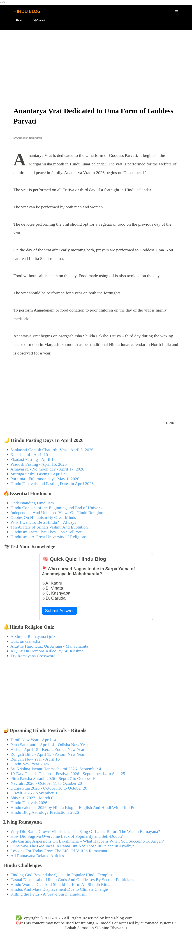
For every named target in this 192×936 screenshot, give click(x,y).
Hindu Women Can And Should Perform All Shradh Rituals (61, 884)
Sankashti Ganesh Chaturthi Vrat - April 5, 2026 (51, 449)
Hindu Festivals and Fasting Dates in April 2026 (52, 483)
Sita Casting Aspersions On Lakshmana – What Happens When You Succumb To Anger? (87, 841)
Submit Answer (59, 610)
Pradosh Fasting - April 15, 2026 (38, 464)
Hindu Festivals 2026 (28, 802)
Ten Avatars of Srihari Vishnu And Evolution (49, 527)
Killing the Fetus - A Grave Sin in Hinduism (48, 894)
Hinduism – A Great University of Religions (48, 536)
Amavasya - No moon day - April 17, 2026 (47, 469)
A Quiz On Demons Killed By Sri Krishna (46, 651)
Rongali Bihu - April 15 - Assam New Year (47, 754)
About (16, 20)
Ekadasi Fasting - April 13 (33, 459)
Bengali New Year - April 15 (35, 759)
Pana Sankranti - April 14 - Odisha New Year (49, 744)
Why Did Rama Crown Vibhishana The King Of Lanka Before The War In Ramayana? (85, 831)
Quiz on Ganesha (25, 641)
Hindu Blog (26, 11)
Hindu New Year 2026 (29, 764)
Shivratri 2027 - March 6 (31, 797)
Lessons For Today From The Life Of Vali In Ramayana (58, 850)
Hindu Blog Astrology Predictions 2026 (44, 812)
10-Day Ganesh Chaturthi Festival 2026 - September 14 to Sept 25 (67, 773)
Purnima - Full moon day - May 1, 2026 (44, 478)
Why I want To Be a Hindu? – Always (43, 522)
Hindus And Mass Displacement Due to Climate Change (59, 889)
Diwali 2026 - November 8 (33, 793)
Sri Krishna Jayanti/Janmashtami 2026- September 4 (55, 768)
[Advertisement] (96, 60)
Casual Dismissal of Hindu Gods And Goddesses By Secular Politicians (72, 879)
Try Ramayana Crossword (32, 655)
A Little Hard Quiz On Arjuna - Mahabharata (49, 646)
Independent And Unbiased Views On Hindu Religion (56, 512)
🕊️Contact (37, 20)
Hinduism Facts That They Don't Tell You (46, 532)
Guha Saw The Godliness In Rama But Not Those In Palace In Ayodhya (72, 846)
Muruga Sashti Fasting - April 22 (38, 474)
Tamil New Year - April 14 (33, 739)
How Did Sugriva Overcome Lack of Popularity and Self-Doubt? (66, 836)
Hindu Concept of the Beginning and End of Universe (56, 507)
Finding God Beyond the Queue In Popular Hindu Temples (61, 874)
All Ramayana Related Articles (37, 855)
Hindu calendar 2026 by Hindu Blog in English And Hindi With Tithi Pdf (73, 807)
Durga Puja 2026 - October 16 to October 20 (48, 788)
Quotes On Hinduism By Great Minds (43, 517)
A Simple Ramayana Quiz (32, 636)
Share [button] (170, 422)
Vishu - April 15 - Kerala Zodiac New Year (47, 749)
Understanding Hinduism (32, 503)
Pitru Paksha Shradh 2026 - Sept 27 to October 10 (53, 778)
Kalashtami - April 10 (29, 454)
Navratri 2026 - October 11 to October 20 (46, 783)
